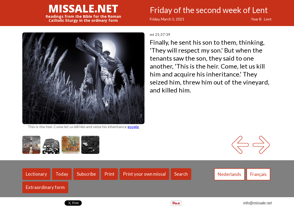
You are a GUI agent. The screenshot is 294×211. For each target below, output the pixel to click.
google (133, 126)
